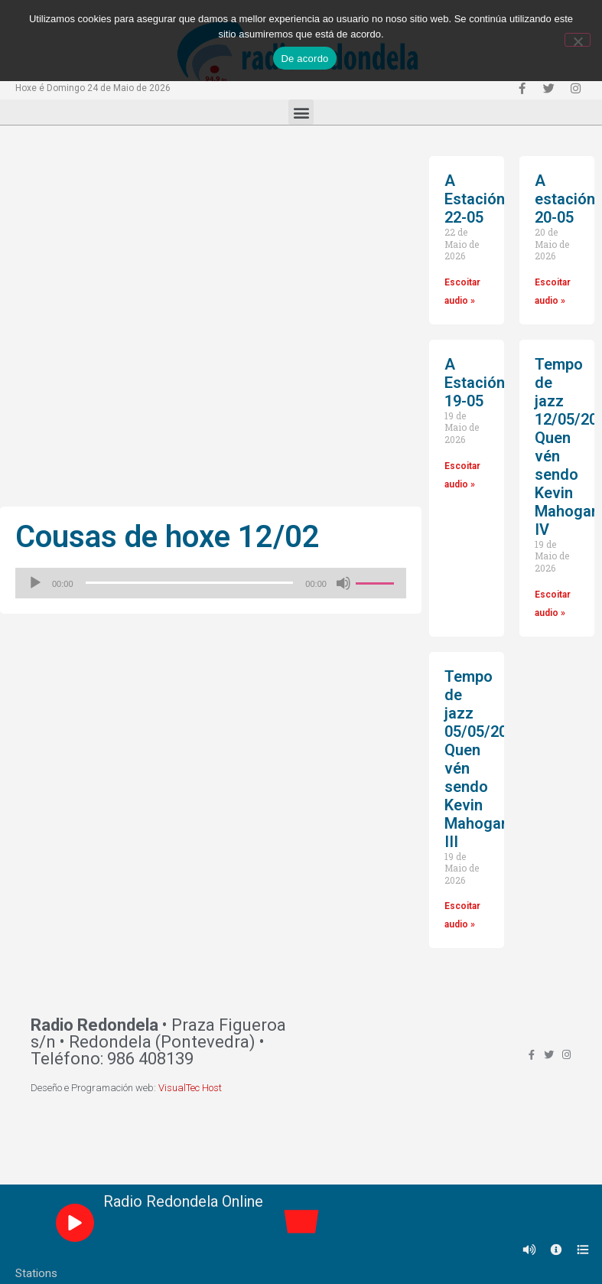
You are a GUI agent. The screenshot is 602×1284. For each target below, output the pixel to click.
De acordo (304, 58)
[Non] (578, 40)
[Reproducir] (35, 583)
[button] (301, 112)
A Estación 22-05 (474, 198)
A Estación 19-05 (474, 382)
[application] (210, 583)
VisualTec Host (190, 1087)
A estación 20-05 (565, 198)
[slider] (190, 583)
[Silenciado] (343, 583)
